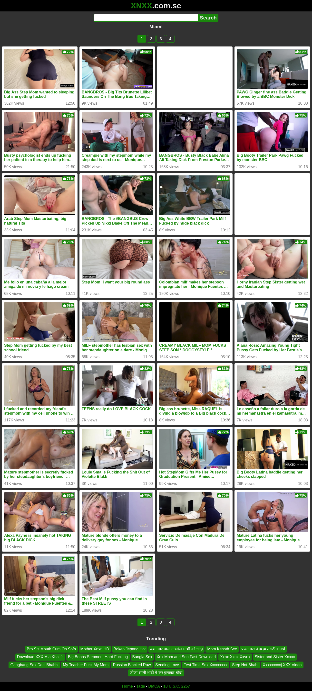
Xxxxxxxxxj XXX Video (282, 665)
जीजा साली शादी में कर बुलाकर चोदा (156, 673)
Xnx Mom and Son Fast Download (186, 657)
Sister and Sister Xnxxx (275, 657)
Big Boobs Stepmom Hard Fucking (98, 657)
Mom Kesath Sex (222, 649)
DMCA (154, 686)
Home (127, 686)
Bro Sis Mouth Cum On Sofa (51, 649)
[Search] (146, 18)
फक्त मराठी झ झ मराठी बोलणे (263, 649)
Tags (140, 686)
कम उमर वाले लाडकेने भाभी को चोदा (176, 649)
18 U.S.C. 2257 (176, 686)
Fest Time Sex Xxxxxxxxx (206, 665)
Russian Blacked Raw (132, 665)
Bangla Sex (142, 657)
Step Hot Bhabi (245, 665)
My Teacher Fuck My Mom (85, 665)
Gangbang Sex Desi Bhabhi (34, 665)
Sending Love (167, 665)
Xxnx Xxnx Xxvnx (235, 657)
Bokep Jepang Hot (130, 649)
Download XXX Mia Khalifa (40, 657)
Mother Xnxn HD (94, 649)
